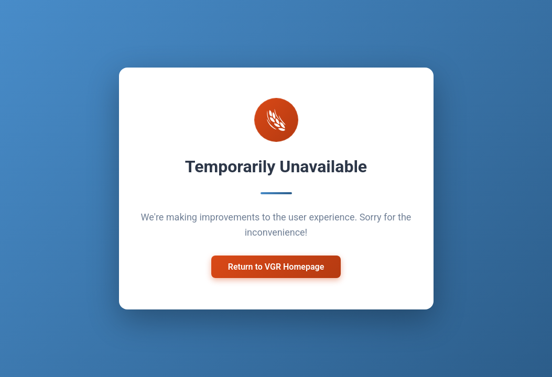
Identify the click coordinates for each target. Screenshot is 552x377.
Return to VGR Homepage (276, 265)
